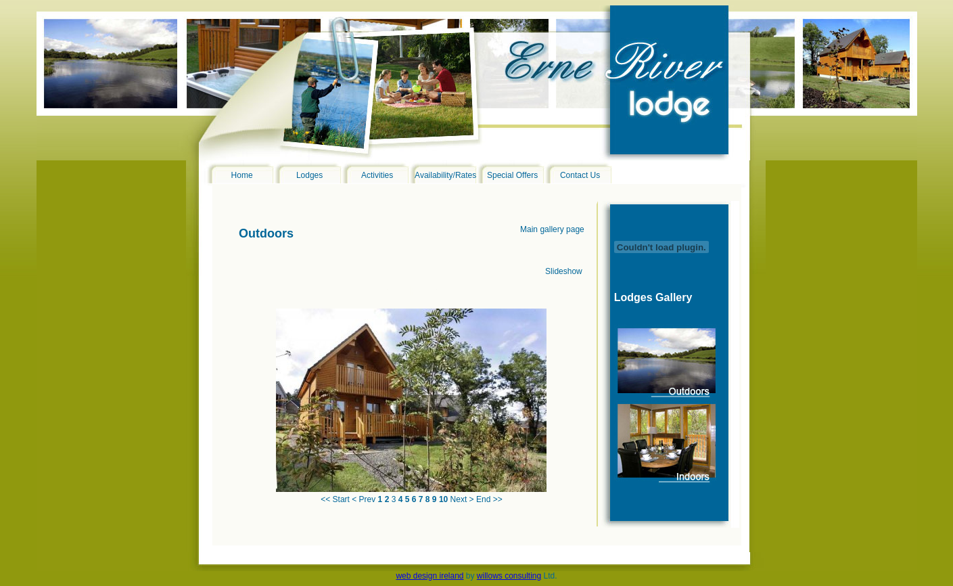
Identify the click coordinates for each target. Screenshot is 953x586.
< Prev (363, 499)
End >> (489, 499)
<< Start (335, 499)
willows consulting (509, 576)
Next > (462, 499)
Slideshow (563, 271)
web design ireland (429, 576)
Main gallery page (552, 229)
